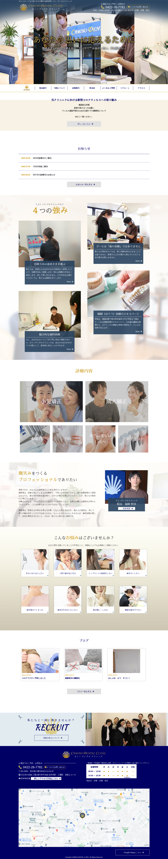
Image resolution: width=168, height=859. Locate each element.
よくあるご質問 (108, 88)
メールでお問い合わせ (139, 7)
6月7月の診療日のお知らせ (44, 175)
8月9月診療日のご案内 (42, 158)
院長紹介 (43, 88)
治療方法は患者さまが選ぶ (49, 264)
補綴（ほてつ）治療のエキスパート (118, 314)
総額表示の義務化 (72, 678)
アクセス (141, 88)
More (70, 282)
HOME (27, 90)
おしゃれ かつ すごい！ (119, 678)
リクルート (125, 88)
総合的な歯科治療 (49, 334)
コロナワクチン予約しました (34, 678)
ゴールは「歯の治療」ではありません (118, 246)
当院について (59, 88)
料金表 (92, 88)
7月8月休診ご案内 (40, 166)
